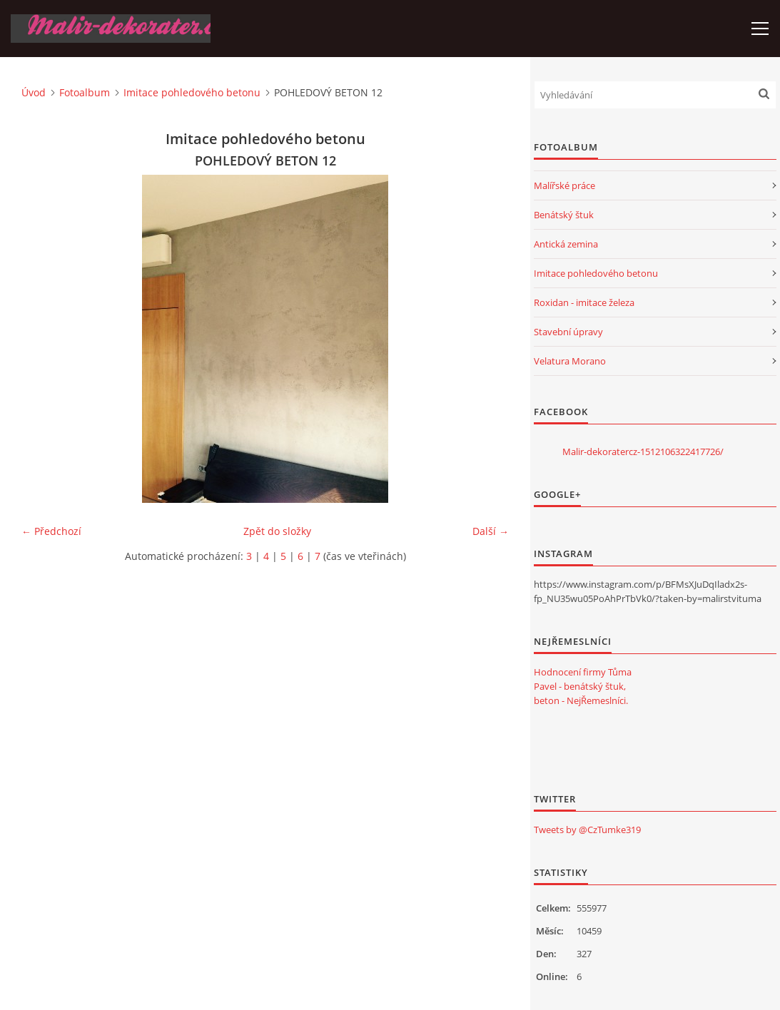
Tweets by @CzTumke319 (587, 829)
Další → (490, 531)
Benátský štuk (564, 214)
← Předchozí (51, 531)
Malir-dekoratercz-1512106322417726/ (643, 451)
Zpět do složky (277, 531)
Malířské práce (564, 185)
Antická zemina (566, 244)
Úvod (33, 92)
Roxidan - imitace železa (584, 302)
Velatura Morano (570, 360)
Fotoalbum (84, 92)
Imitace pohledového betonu (191, 92)
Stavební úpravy (568, 331)
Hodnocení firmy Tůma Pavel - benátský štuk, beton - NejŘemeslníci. (583, 686)
